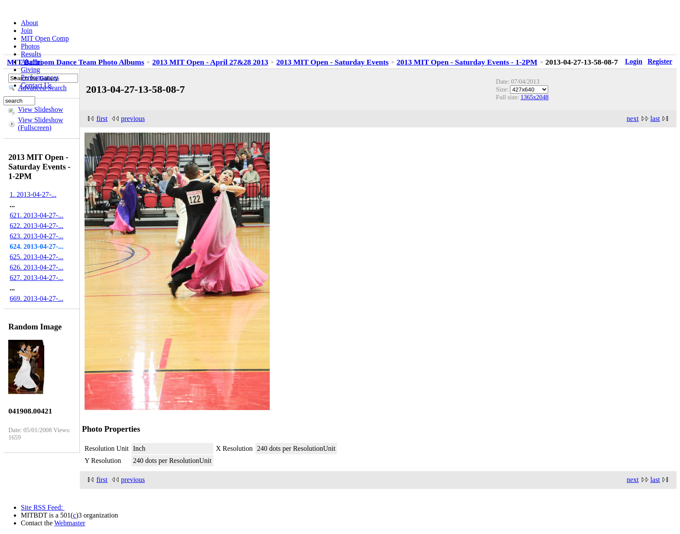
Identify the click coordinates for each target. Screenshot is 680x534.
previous (133, 118)
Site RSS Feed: (43, 507)
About (29, 22)
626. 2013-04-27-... (36, 267)
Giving (30, 69)
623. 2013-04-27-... (36, 236)
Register (659, 61)
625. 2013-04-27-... (36, 256)
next (633, 118)
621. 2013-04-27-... (36, 215)
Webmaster (69, 523)
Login (633, 61)
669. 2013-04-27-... (36, 298)
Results (31, 54)
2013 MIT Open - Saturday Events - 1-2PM (467, 62)
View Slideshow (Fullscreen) (40, 123)
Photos (30, 46)
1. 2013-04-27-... (33, 194)
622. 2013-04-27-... (36, 225)
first (102, 118)
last (655, 118)
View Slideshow (40, 109)
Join (27, 30)
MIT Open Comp (45, 38)
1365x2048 (534, 97)
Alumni (31, 61)
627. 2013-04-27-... (36, 277)
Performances (40, 77)
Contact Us (36, 85)
